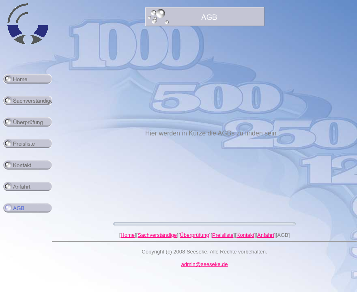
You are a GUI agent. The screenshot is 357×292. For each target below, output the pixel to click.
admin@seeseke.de (204, 264)
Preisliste (223, 235)
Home (127, 235)
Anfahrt (265, 235)
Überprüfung (194, 235)
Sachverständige (157, 235)
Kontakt (245, 235)
